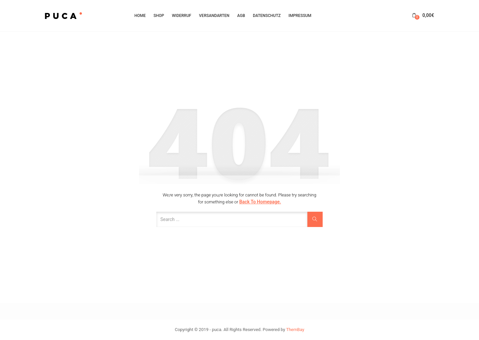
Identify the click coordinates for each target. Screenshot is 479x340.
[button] (423, 15)
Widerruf (181, 15)
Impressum (299, 15)
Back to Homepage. (260, 201)
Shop (159, 15)
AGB (241, 15)
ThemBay (295, 329)
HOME (140, 15)
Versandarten (214, 15)
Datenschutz (267, 15)
